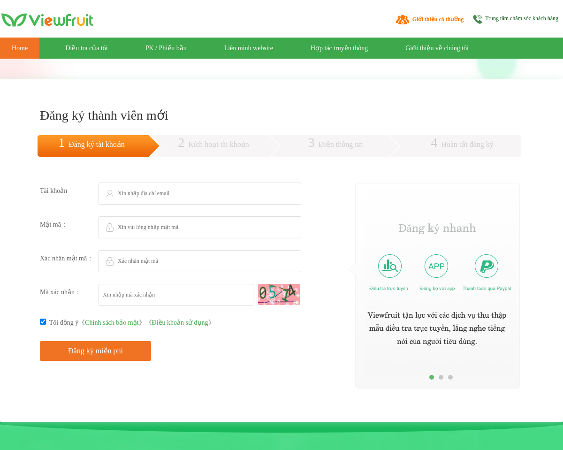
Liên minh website (248, 48)
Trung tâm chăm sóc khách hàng (521, 18)
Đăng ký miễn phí (95, 351)
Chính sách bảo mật (111, 322)
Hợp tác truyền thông (339, 48)
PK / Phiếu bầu (166, 48)
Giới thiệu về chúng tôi (437, 48)
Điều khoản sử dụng (180, 322)
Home (20, 48)
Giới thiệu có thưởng (438, 19)
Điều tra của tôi (86, 48)
